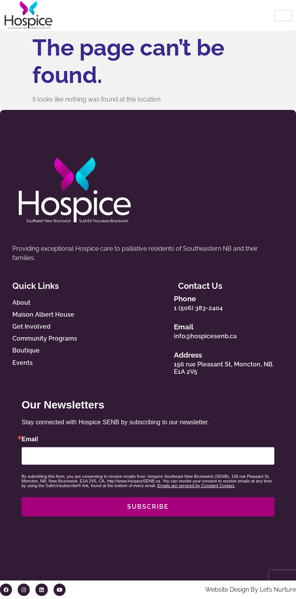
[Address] (162, 362)
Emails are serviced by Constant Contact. (196, 486)
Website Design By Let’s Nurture (250, 590)
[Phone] (162, 301)
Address (190, 355)
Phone (187, 298)
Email (185, 326)
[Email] (162, 329)
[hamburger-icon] (283, 15)
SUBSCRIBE (148, 507)
